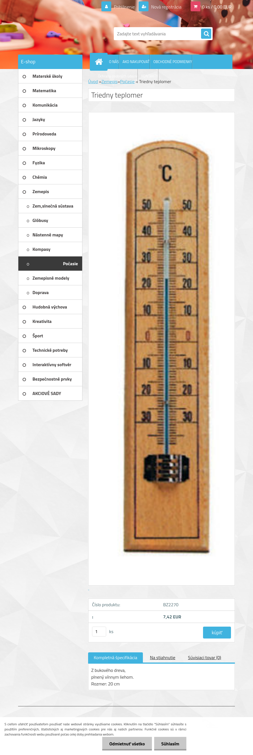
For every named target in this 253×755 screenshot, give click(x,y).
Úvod (93, 81)
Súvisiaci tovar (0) (204, 657)
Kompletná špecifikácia (115, 657)
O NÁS (114, 61)
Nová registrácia (166, 6)
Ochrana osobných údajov (118, 76)
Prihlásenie (124, 6)
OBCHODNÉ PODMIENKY (172, 61)
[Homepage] (100, 62)
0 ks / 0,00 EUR (217, 6)
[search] (206, 34)
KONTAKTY (149, 76)
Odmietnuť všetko (127, 743)
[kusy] (99, 632)
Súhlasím (170, 743)
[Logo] (57, 34)
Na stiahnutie (162, 657)
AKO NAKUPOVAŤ (136, 61)
